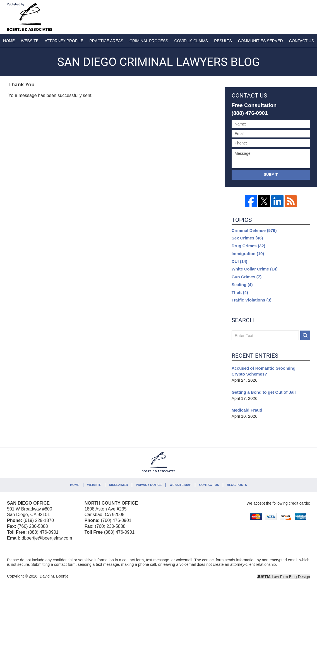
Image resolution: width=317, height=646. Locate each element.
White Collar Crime (255, 269)
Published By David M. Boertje (273, 16)
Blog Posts (237, 484)
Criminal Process (148, 41)
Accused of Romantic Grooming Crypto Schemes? (264, 371)
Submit (271, 174)
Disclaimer (118, 484)
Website (30, 41)
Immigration (248, 253)
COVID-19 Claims (191, 41)
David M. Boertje (54, 576)
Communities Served (260, 41)
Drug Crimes (248, 245)
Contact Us (209, 484)
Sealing (242, 284)
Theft (240, 292)
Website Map (180, 484)
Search (305, 335)
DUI (240, 261)
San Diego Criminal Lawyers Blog (29, 17)
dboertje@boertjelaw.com (46, 538)
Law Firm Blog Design (283, 576)
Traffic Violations (252, 300)
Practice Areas (106, 41)
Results (223, 41)
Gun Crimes (247, 276)
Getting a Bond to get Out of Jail (264, 392)
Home (9, 41)
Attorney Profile (64, 41)
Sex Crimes (247, 238)
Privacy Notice (149, 484)
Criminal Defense (254, 230)
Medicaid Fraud (247, 410)
